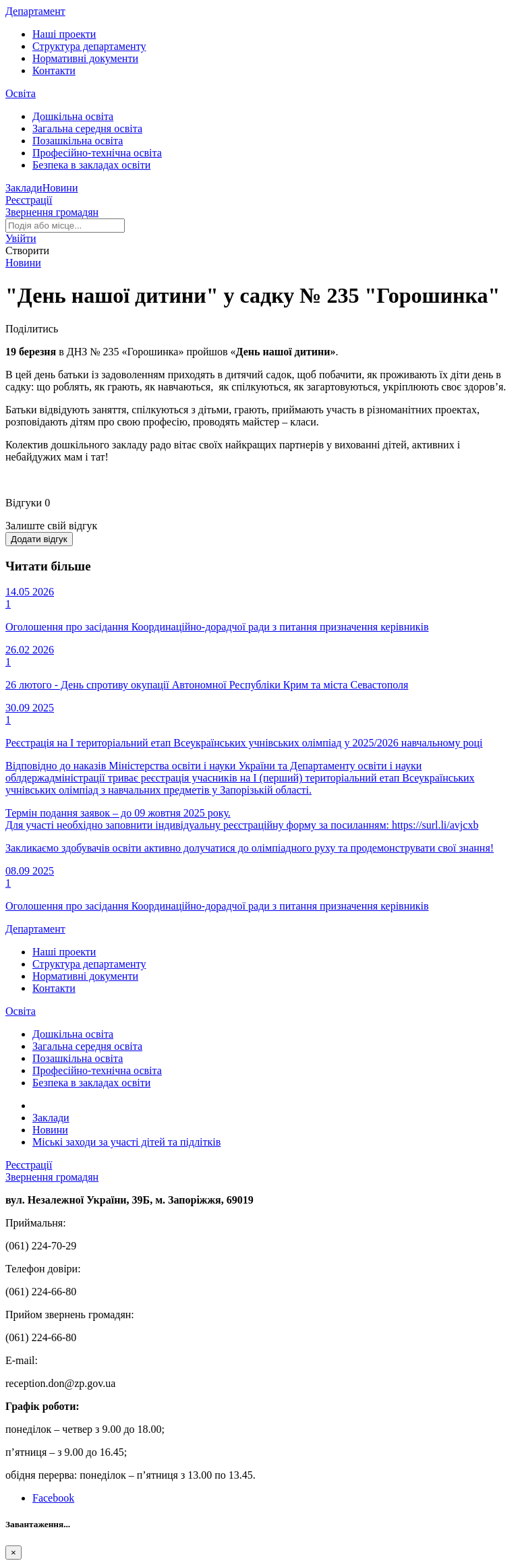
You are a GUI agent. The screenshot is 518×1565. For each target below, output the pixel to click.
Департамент (35, 11)
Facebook (53, 1498)
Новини (60, 188)
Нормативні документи (85, 58)
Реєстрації (29, 200)
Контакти (54, 70)
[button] (20, 238)
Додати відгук (39, 539)
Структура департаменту (89, 46)
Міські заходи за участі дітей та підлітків (126, 1142)
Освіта (20, 93)
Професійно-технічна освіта (97, 152)
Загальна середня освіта (87, 128)
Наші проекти (64, 34)
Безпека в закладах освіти (91, 165)
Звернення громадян (51, 212)
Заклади (23, 188)
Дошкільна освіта (72, 116)
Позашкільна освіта (77, 140)
